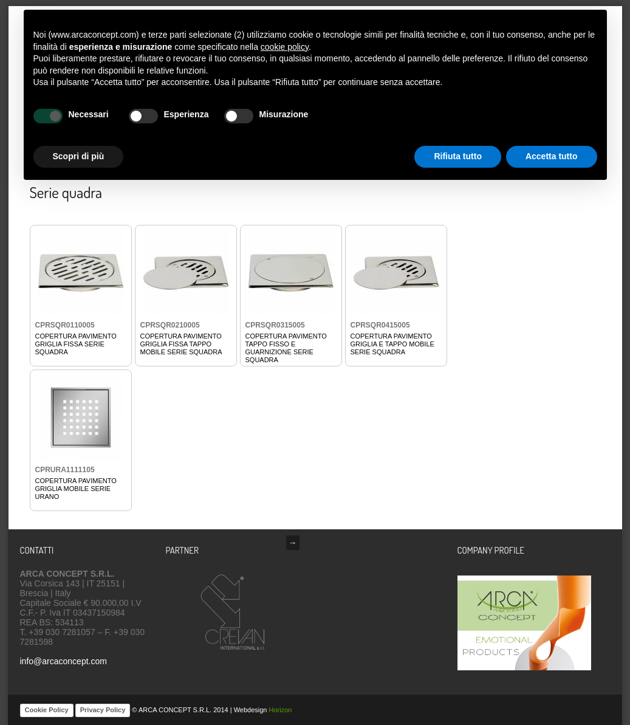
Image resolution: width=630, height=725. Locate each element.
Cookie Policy (47, 709)
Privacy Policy (103, 709)
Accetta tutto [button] (552, 156)
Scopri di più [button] (78, 156)
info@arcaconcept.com (63, 661)
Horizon (280, 709)
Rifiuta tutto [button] (458, 156)
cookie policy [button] (285, 47)
